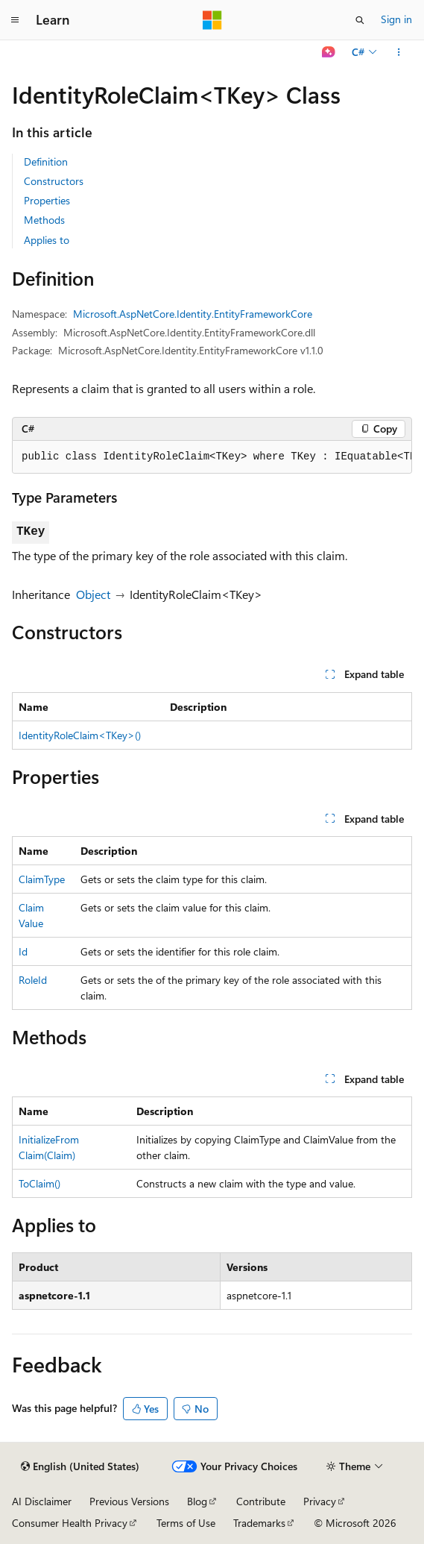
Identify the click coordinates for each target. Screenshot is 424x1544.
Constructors (53, 181)
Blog (197, 1501)
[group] (212, 457)
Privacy (319, 1501)
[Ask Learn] (329, 52)
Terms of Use (185, 1523)
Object (93, 594)
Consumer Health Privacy (69, 1523)
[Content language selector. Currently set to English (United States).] (80, 1466)
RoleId (33, 980)
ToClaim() (39, 1183)
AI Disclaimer (42, 1501)
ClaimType (42, 879)
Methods (44, 220)
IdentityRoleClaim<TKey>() (80, 735)
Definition (46, 161)
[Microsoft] (212, 20)
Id (23, 951)
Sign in (396, 19)
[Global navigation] (15, 20)
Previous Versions (129, 1501)
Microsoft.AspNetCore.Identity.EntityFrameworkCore (192, 314)
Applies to (46, 240)
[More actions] (399, 52)
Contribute (260, 1501)
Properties (47, 200)
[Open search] (360, 20)
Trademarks (259, 1523)
